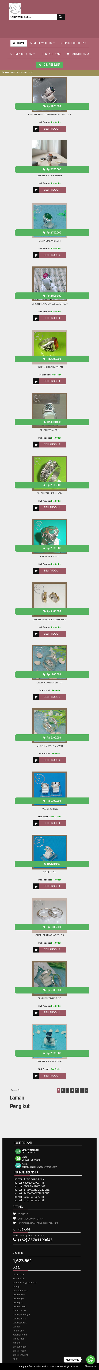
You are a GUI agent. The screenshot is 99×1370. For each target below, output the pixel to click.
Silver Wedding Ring (49, 998)
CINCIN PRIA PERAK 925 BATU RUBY (50, 303)
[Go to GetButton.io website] (90, 1366)
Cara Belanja (77, 54)
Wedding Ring (50, 808)
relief (15, 1358)
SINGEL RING (49, 872)
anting (16, 1286)
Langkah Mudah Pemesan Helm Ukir (38, 1223)
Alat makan (19, 1274)
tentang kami (50, 54)
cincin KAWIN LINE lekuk (49, 682)
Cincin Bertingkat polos (49, 935)
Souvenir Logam (22, 54)
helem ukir (18, 1330)
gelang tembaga (21, 1314)
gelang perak (20, 1322)
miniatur (17, 1342)
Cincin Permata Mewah (50, 745)
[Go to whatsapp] (90, 1359)
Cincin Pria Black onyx (50, 1061)
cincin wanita (19, 1306)
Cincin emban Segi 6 (50, 240)
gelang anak (19, 1318)
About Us (23, 1214)
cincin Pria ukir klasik (49, 493)
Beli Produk (52, 129)
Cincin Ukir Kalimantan (49, 366)
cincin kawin (19, 1294)
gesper (16, 1326)
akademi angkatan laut (25, 1282)
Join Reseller (49, 65)
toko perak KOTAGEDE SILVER (49, 1366)
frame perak (19, 1310)
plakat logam (19, 1350)
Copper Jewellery (73, 43)
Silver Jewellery (42, 43)
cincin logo (18, 1298)
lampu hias (18, 1338)
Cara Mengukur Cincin (31, 1218)
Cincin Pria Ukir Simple (49, 175)
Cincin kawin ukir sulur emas (50, 619)
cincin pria (18, 1302)
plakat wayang (20, 1354)
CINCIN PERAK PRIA (49, 430)
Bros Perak (18, 1278)
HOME (19, 43)
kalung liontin (20, 1334)
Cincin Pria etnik (49, 556)
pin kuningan (19, 1346)
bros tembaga (20, 1290)
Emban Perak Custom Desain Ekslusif (49, 114)
